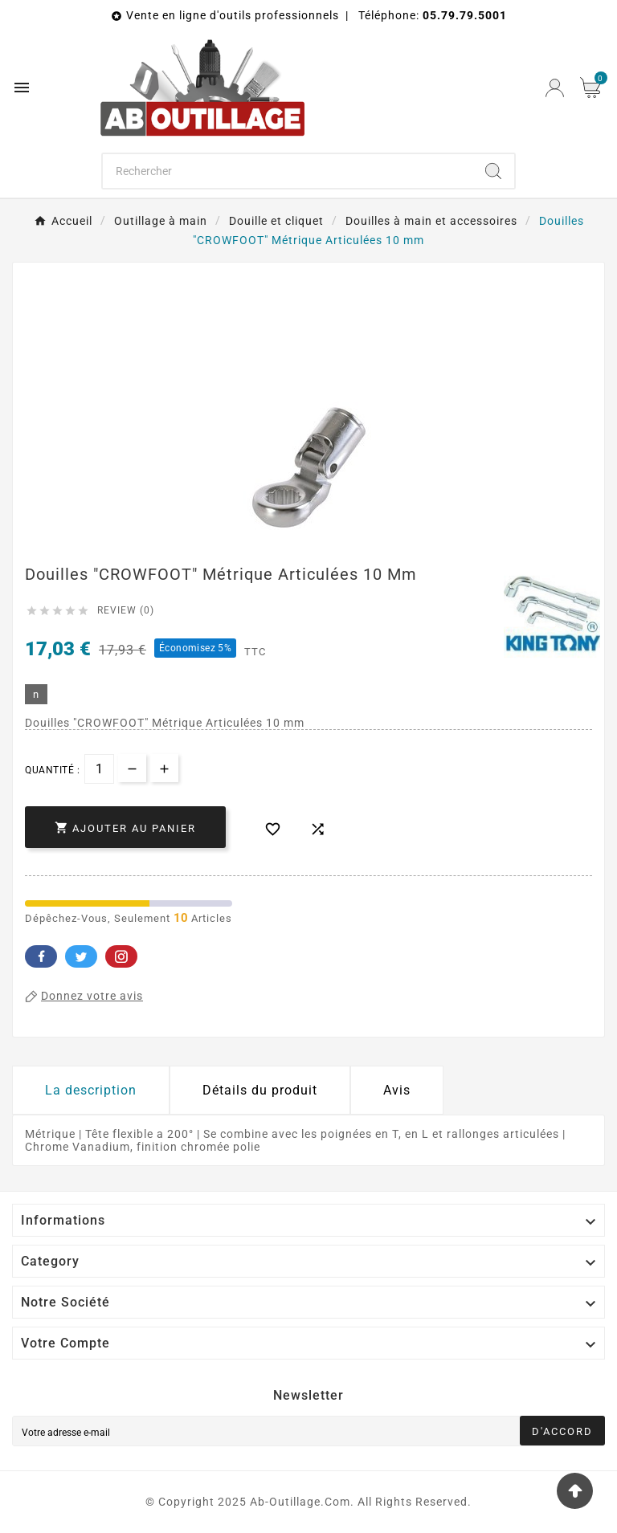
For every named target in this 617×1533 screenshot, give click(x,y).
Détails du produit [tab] (259, 1090)
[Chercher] (288, 171)
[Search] (493, 171)
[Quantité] (99, 769)
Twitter (81, 956)
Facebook (41, 956)
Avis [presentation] (397, 1090)
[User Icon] (554, 88)
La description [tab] (91, 1090)
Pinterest (121, 956)
